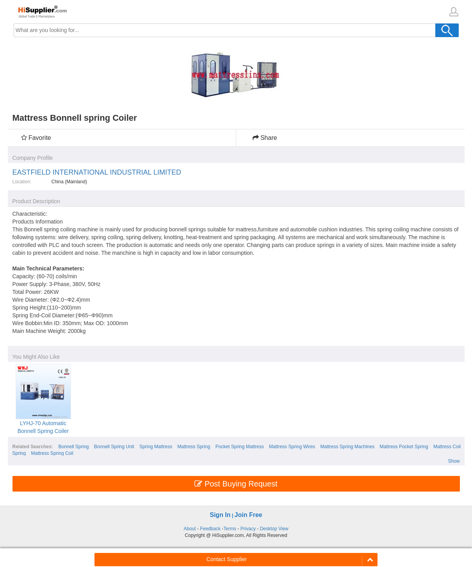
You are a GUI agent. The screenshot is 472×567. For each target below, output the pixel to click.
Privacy (248, 528)
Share (265, 137)
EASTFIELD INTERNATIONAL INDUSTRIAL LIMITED (96, 172)
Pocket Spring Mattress (240, 446)
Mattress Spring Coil (52, 453)
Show (454, 461)
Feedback (210, 528)
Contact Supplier (227, 559)
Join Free (248, 515)
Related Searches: (32, 446)
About (189, 528)
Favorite (36, 137)
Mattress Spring (193, 446)
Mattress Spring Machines (347, 446)
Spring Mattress (155, 446)
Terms (229, 528)
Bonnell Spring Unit (114, 446)
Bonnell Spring (73, 446)
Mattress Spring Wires (292, 446)
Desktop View (274, 528)
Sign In (220, 515)
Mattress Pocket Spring (404, 446)
